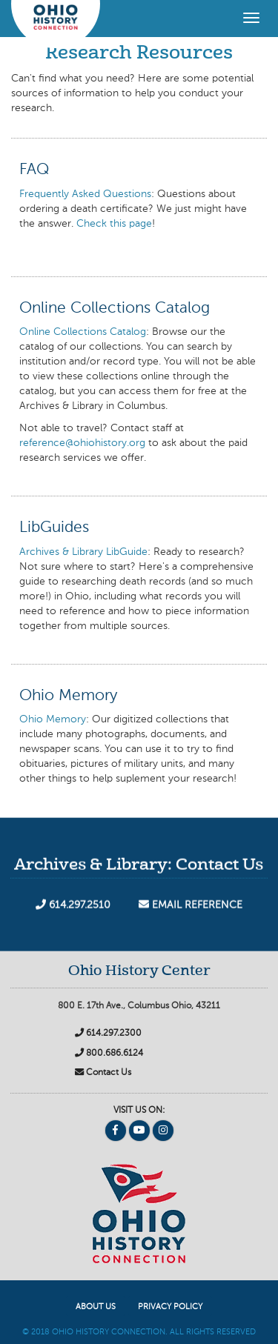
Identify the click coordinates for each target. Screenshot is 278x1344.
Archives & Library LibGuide (83, 552)
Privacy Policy (170, 1307)
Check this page (114, 224)
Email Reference (190, 909)
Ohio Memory (52, 719)
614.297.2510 (73, 909)
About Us (96, 1307)
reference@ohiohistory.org (82, 443)
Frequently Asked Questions (85, 194)
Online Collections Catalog (82, 332)
